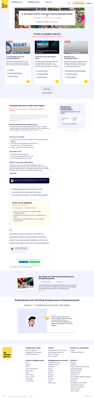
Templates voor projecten (77, 351)
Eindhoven (50, 371)
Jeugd (27, 371)
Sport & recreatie (30, 375)
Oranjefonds (73, 379)
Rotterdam (51, 377)
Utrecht (50, 379)
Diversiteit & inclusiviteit (32, 367)
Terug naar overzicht (47, 91)
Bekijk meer (47, 87)
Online (27, 361)
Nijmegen (50, 375)
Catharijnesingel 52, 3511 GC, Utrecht (57, 349)
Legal (31, 395)
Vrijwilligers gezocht (53, 363)
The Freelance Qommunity (77, 385)
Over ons (48, 2)
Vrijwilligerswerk (17, 2)
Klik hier (76, 129)
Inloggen (89, 2)
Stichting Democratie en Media (78, 381)
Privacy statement (53, 355)
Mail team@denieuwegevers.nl (56, 351)
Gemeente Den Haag (75, 369)
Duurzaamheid (29, 369)
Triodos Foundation (75, 387)
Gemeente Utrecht (75, 371)
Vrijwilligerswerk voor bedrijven (34, 351)
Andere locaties (52, 381)
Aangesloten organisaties (32, 353)
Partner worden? (74, 389)
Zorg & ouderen (30, 379)
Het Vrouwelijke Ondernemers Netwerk (80, 375)
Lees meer (42, 289)
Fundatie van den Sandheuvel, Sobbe (79, 365)
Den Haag (50, 369)
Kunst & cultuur (30, 373)
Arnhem (50, 367)
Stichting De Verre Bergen (77, 383)
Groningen (50, 373)
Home (11, 264)
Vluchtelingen (29, 377)
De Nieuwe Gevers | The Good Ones (18, 395)
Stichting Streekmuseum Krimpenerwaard (30, 264)
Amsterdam (51, 365)
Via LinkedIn (23, 260)
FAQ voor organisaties (31, 349)
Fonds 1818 (73, 363)
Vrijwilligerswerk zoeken (54, 361)
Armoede (28, 363)
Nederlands (88, 395)
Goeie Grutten (74, 373)
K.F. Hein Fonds (74, 377)
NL (69, 2)
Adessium (72, 361)
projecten (16, 264)
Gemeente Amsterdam (76, 367)
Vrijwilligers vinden (34, 2)
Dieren (27, 365)
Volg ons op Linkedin (53, 353)
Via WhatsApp (35, 260)
